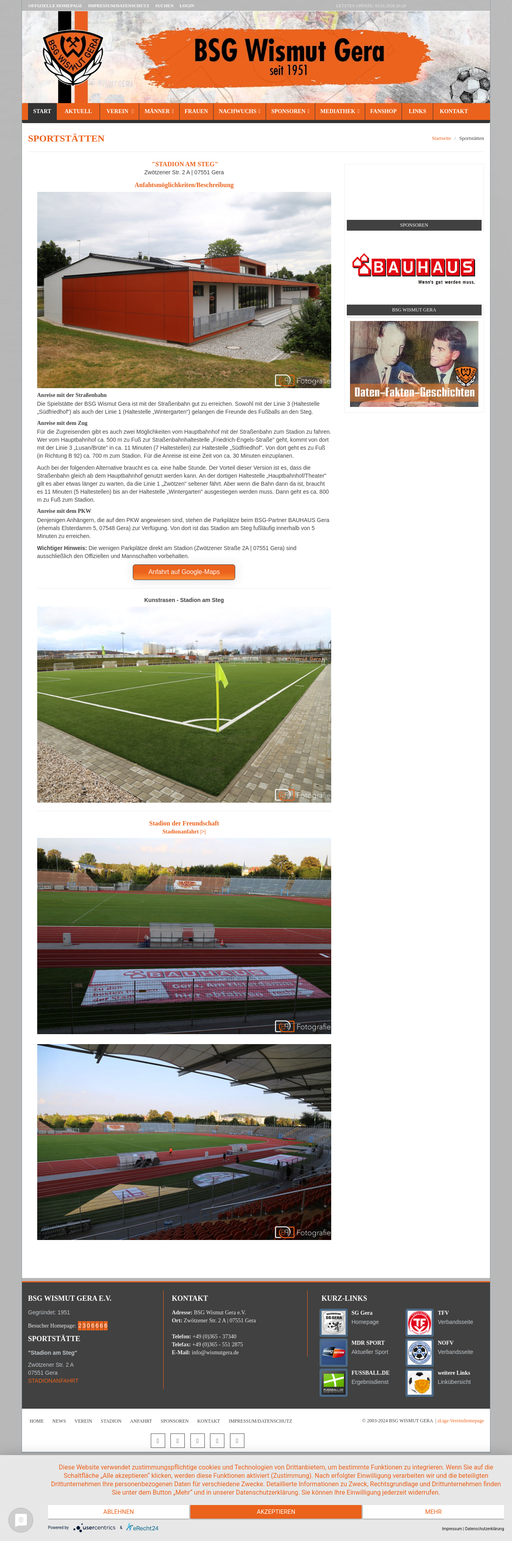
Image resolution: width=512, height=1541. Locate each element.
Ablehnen (116, 1513)
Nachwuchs (239, 111)
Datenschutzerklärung (484, 1529)
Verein (119, 111)
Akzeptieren (276, 1513)
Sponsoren (290, 111)
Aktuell (78, 111)
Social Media (414, 173)
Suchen (164, 5)
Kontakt (453, 111)
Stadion (111, 1421)
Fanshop (383, 111)
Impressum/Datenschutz (118, 5)
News (59, 1421)
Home (37, 1421)
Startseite (441, 138)
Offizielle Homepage (55, 5)
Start (42, 111)
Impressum (452, 1529)
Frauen (196, 111)
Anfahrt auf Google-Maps (184, 571)
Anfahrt (141, 1421)
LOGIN (187, 5)
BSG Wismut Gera (414, 310)
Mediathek (340, 111)
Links (417, 111)
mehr (436, 1513)
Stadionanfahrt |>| (184, 832)
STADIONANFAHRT (53, 1381)
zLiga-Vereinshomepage (460, 1420)
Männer (159, 111)
